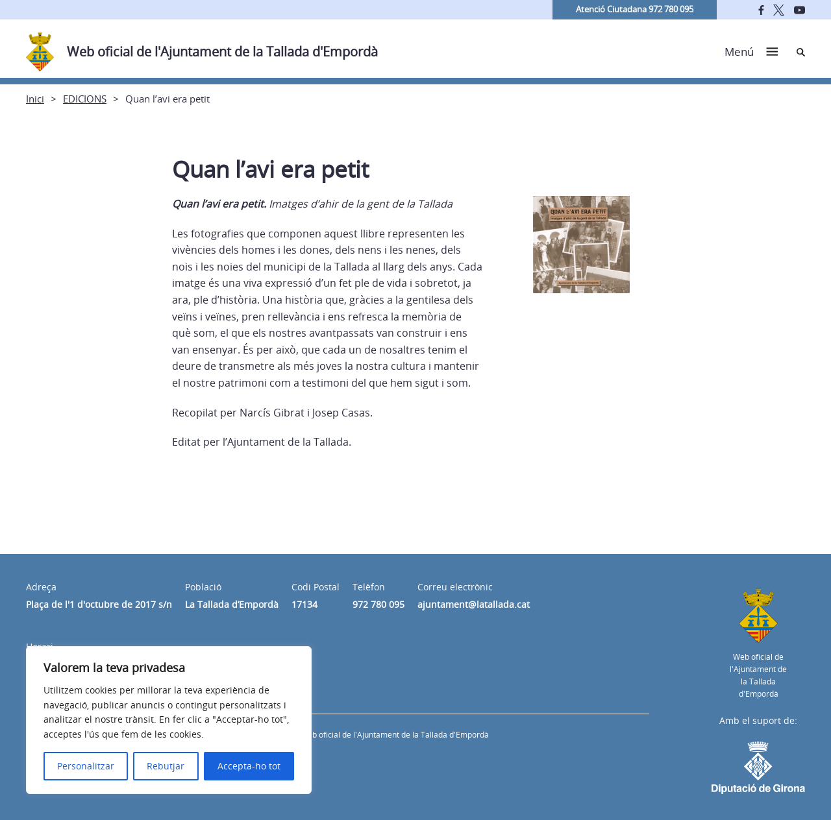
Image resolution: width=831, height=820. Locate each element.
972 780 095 (378, 604)
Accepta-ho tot (248, 766)
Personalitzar (85, 766)
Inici (35, 98)
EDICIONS (84, 98)
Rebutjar (165, 766)
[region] (169, 720)
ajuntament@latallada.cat (473, 604)
